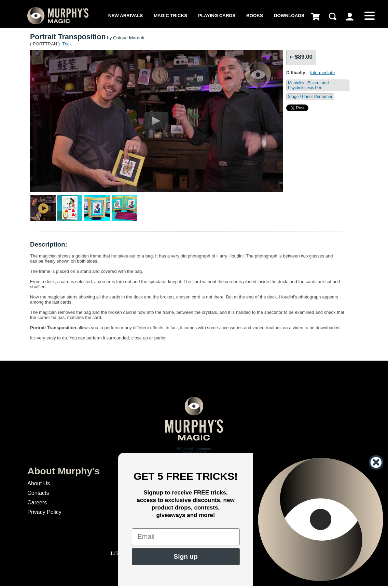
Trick (67, 43)
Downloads (289, 15)
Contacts (38, 493)
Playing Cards (216, 15)
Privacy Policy (44, 512)
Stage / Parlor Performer (310, 96)
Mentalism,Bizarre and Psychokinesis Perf (308, 85)
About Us (38, 483)
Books (254, 15)
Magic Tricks (170, 15)
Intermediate (322, 72)
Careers (37, 502)
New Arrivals (125, 15)
